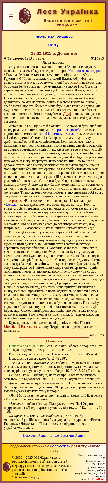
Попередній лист (35, 435)
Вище (54, 435)
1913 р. (54, 45)
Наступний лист (73, 435)
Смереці (34, 477)
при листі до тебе (68, 130)
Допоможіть (60, 446)
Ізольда (11, 204)
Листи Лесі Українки (54, 37)
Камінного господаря (84, 71)
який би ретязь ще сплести (59, 134)
